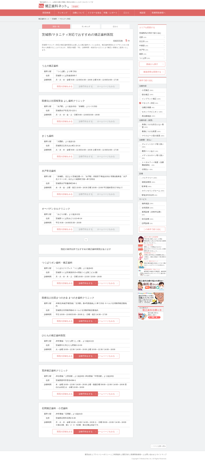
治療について (78, 13)
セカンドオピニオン (150, 112)
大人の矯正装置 (148, 245)
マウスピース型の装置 (151, 136)
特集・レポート (110, 13)
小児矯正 (145, 90)
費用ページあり (148, 151)
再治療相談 (146, 116)
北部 (142, 37)
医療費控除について (150, 253)
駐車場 (144, 186)
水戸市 (143, 50)
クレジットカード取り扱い (153, 144)
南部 (142, 54)
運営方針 (125, 455)
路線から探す (152, 64)
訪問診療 (145, 223)
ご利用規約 (116, 455)
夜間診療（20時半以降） (152, 212)
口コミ (127, 13)
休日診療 (145, 219)
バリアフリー (147, 178)
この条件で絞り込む (152, 229)
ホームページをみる (115, 283)
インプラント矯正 (149, 99)
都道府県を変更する (152, 72)
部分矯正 (145, 94)
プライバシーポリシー (101, 455)
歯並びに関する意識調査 (151, 237)
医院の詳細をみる (56, 87)
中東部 (143, 46)
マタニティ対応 (148, 103)
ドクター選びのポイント (151, 261)
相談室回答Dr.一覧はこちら (152, 269)
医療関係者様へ (159, 13)
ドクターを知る (94, 13)
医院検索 (46, 13)
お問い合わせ (149, 455)
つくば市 (144, 58)
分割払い (145, 169)
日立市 (143, 41)
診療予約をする (86, 283)
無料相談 (145, 203)
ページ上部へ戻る (159, 446)
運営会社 (88, 455)
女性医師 (145, 208)
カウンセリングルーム (151, 191)
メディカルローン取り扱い (153, 155)
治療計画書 (146, 107)
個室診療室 (146, 182)
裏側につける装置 (149, 131)
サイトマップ (161, 455)
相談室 (143, 13)
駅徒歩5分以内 (148, 195)
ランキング (62, 13)
